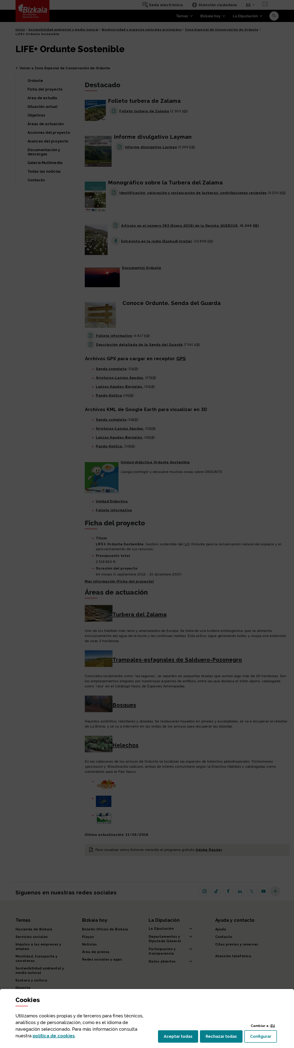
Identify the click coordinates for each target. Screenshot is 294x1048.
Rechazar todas (224, 1037)
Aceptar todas (181, 1037)
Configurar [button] (263, 1037)
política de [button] (54, 1035)
